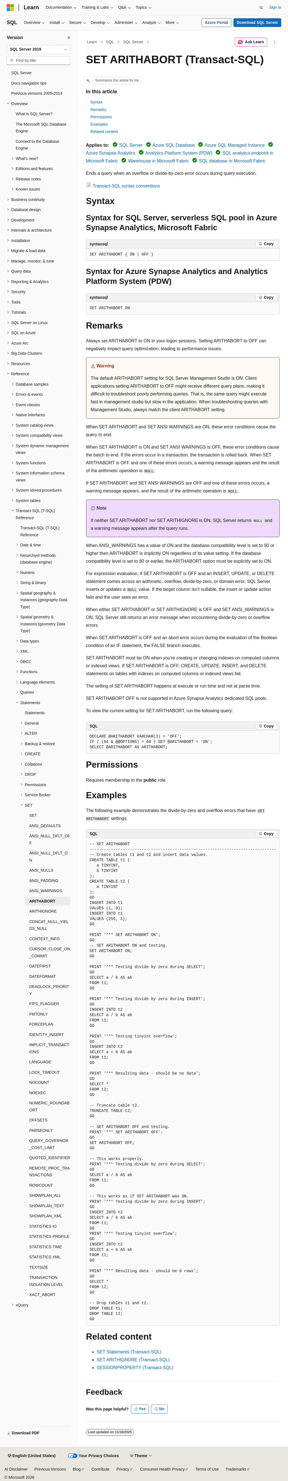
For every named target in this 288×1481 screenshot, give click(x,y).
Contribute (100, 1469)
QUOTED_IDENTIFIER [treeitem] (49, 1158)
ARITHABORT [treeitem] (42, 901)
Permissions (101, 117)
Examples (99, 124)
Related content (104, 131)
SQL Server (133, 42)
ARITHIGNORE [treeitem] (43, 911)
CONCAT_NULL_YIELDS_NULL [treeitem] (49, 925)
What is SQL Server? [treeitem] (34, 114)
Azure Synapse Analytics (111, 153)
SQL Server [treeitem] (21, 73)
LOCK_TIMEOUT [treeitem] (44, 1072)
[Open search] (261, 8)
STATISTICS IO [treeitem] (43, 1226)
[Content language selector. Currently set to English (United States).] (31, 1455)
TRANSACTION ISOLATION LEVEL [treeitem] (46, 1281)
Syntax (97, 102)
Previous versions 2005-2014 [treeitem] (36, 93)
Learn (92, 42)
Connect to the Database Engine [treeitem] (37, 145)
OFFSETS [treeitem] (38, 1120)
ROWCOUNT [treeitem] (41, 1185)
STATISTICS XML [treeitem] (45, 1257)
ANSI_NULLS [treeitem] (41, 870)
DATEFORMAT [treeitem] (42, 976)
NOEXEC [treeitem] (37, 1093)
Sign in (275, 7)
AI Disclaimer (16, 1469)
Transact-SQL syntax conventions (126, 186)
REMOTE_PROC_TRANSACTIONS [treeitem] (49, 1171)
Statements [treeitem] (35, 713)
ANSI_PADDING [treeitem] (43, 880)
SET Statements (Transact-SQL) (129, 1351)
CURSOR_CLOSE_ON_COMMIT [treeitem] (49, 952)
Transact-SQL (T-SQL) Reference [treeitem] (40, 531)
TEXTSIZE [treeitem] (38, 1267)
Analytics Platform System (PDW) (178, 153)
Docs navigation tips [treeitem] (28, 83)
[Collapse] (69, 38)
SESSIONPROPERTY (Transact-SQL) (135, 1367)
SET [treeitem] (33, 815)
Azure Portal (216, 22)
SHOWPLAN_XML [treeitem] (45, 1216)
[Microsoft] (10, 7)
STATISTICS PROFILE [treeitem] (49, 1236)
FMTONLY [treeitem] (38, 1014)
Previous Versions (50, 1469)
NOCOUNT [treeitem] (39, 1082)
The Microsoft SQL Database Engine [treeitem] (41, 128)
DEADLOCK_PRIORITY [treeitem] (49, 990)
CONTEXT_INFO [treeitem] (44, 939)
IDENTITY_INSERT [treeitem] (46, 1034)
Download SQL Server (257, 22)
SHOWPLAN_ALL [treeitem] (45, 1195)
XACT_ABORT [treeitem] (42, 1294)
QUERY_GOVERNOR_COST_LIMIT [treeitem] (48, 1144)
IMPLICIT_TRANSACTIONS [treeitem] (49, 1048)
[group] (183, 1082)
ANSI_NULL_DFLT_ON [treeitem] (48, 856)
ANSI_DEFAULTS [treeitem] (45, 826)
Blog (77, 1469)
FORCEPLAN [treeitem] (41, 1024)
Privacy (122, 1469)
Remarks (98, 109)
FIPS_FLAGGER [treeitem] (44, 1003)
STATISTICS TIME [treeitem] (45, 1247)
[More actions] (274, 42)
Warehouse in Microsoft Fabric (158, 161)
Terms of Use (207, 1469)
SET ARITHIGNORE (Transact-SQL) (133, 1359)
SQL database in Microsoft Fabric (232, 161)
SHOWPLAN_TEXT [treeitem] (46, 1206)
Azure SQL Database (173, 145)
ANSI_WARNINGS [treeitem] (45, 890)
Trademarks (236, 1469)
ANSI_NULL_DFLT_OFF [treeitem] (49, 839)
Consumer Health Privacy (162, 1469)
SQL (110, 42)
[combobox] (38, 49)
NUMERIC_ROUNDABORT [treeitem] (49, 1106)
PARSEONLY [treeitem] (41, 1130)
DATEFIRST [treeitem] (40, 966)
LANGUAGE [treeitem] (40, 1062)
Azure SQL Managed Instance (235, 145)
